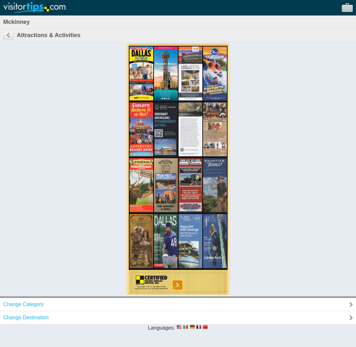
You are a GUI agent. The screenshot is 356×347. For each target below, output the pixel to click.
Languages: (161, 328)
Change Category (23, 304)
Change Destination (26, 317)
